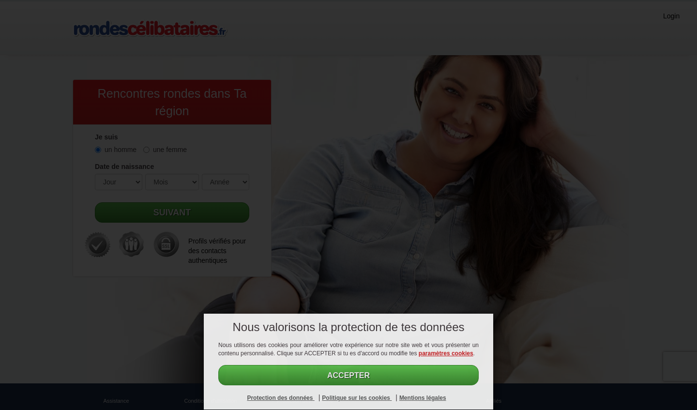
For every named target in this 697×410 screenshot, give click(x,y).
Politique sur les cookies (357, 398)
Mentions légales (422, 398)
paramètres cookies (446, 353)
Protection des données (280, 398)
